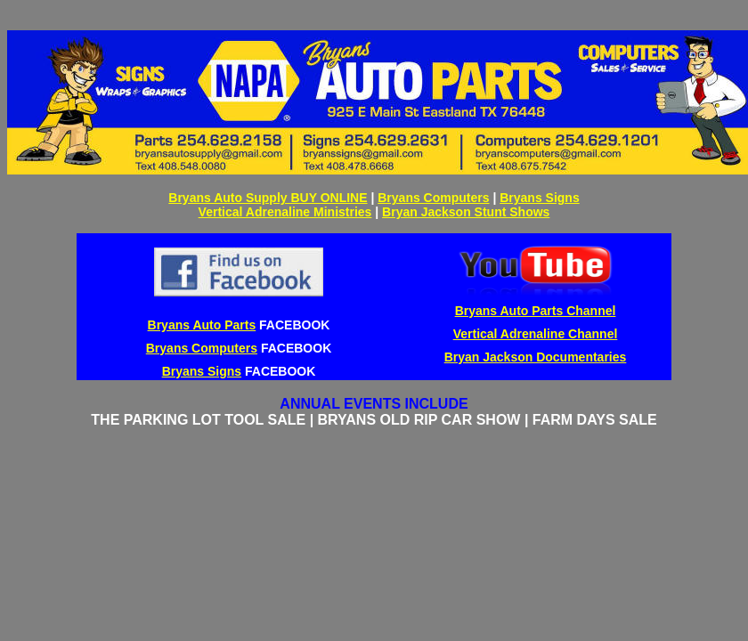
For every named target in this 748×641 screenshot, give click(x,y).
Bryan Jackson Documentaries (535, 357)
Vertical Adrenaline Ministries (285, 212)
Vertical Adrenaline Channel (535, 334)
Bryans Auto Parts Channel (535, 311)
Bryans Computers (433, 198)
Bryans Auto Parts (202, 325)
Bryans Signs (539, 198)
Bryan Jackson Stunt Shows (465, 212)
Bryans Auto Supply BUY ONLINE (267, 198)
